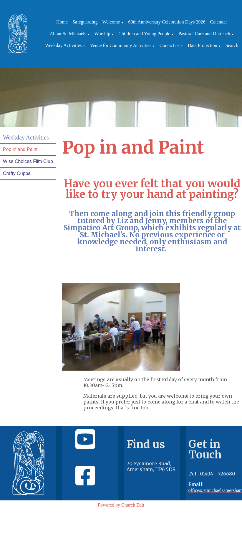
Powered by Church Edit (121, 504)
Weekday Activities (63, 45)
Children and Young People (144, 33)
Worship (102, 33)
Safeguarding (84, 21)
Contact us (170, 45)
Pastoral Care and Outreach (204, 33)
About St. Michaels (68, 33)
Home (62, 21)
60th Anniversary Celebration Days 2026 (166, 21)
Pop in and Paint (20, 149)
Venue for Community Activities (120, 45)
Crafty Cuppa (17, 173)
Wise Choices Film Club (28, 161)
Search (232, 45)
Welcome (111, 21)
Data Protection (202, 45)
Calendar (218, 21)
